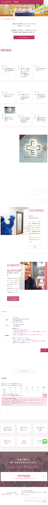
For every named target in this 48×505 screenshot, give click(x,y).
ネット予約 (43, 350)
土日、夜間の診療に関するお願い (8, 19)
